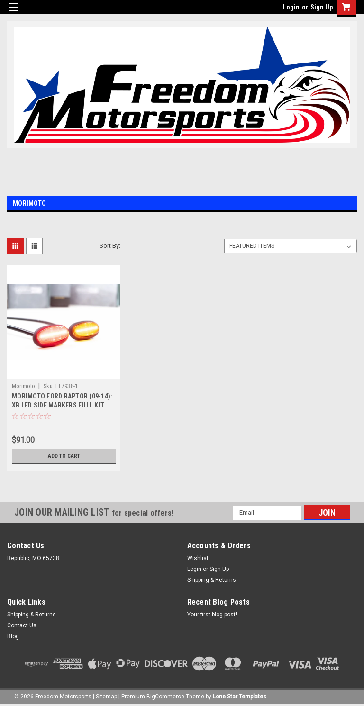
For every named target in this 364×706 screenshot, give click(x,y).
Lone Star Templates (239, 696)
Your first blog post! (212, 614)
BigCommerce (165, 696)
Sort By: (110, 245)
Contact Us (21, 625)
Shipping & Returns (211, 580)
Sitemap (106, 696)
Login (291, 7)
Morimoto (23, 386)
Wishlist (198, 558)
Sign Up (321, 7)
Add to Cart (63, 456)
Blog (13, 636)
